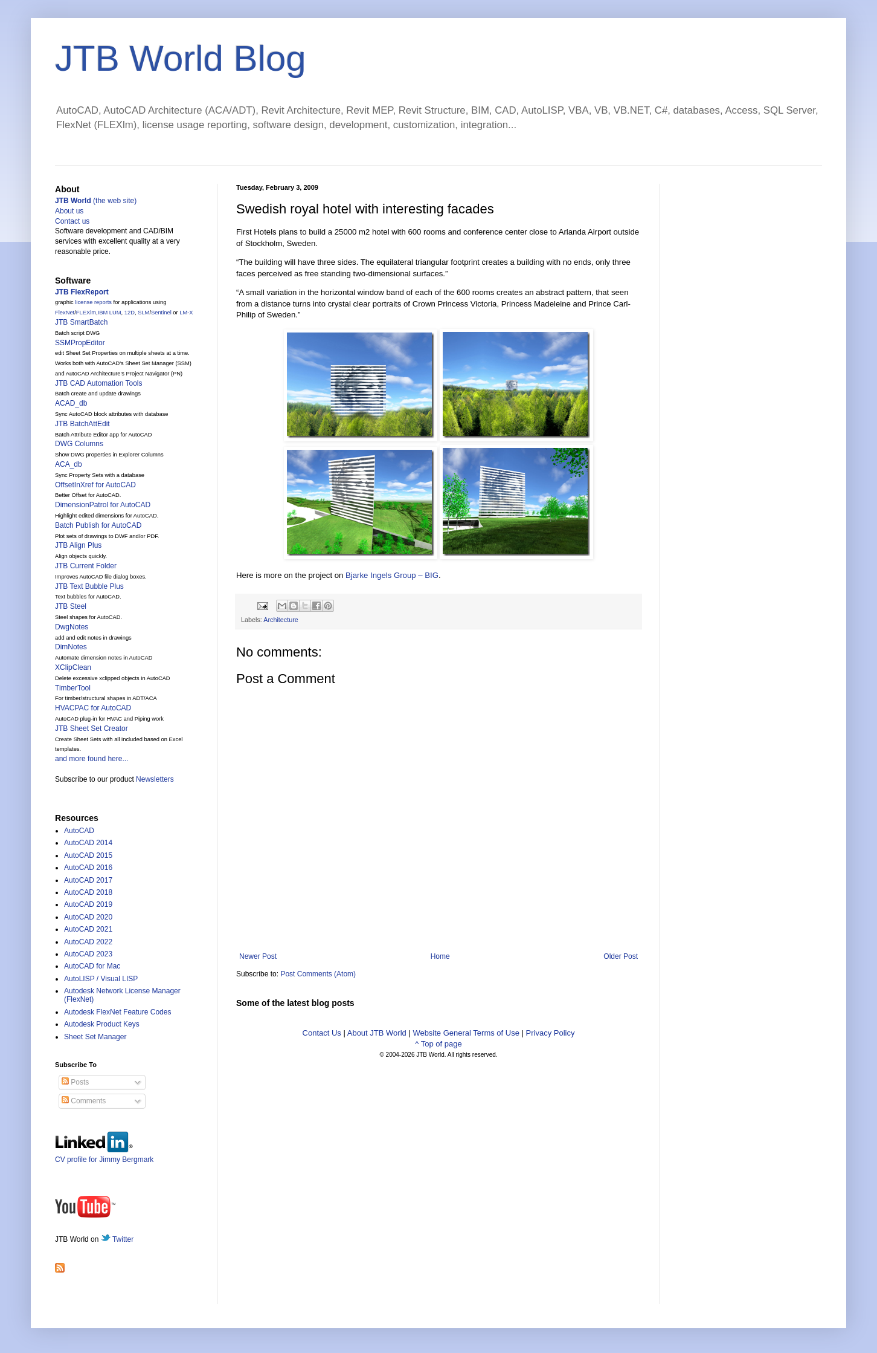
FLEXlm (86, 313)
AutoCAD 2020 (88, 917)
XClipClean (73, 667)
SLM (143, 313)
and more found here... (91, 758)
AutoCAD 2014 (88, 843)
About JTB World (376, 1032)
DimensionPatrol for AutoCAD (102, 505)
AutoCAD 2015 (88, 855)
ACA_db (68, 464)
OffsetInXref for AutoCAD (95, 485)
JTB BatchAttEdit (82, 424)
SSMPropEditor (80, 343)
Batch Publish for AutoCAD (98, 525)
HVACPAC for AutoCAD (93, 708)
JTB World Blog (180, 58)
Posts (75, 1082)
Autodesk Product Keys (102, 1024)
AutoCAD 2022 (88, 942)
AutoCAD (79, 830)
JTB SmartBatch (81, 322)
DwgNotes (71, 627)
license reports (93, 302)
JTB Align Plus (78, 545)
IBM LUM (109, 313)
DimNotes (71, 647)
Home (440, 956)
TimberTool (73, 688)
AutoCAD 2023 (88, 954)
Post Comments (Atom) (318, 974)
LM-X (186, 313)
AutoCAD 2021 (88, 929)
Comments (84, 1101)
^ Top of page (438, 1043)
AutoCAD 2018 (88, 892)
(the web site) (96, 200)
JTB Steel (70, 606)
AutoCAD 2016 (88, 867)
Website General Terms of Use (466, 1032)
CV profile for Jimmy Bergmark (104, 1155)
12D (129, 313)
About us (69, 211)
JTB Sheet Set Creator (91, 728)
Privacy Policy (550, 1032)
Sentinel (161, 313)
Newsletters (155, 779)
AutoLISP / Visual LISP (101, 979)
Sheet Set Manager (95, 1037)
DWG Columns (79, 444)
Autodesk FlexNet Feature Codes (117, 1012)
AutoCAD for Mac (92, 966)
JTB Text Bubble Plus (89, 586)
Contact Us (322, 1032)
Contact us (72, 221)
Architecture (280, 619)
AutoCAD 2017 (88, 880)
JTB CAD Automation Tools (99, 383)
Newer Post (258, 956)
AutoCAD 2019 (88, 904)
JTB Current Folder (86, 566)
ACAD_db (71, 403)
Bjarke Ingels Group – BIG (391, 575)
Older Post (620, 956)
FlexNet (64, 313)
